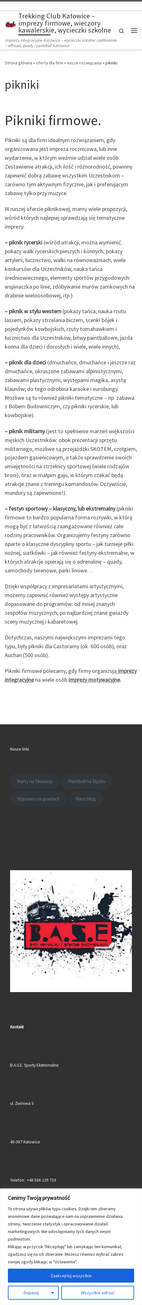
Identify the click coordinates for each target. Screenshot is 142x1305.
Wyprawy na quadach (38, 797)
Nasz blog (86, 797)
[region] (71, 1246)
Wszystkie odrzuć (98, 1293)
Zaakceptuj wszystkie (71, 1275)
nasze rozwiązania (84, 61)
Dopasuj (31, 1293)
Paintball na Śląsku (86, 780)
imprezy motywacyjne (94, 678)
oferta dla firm (49, 61)
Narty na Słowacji (34, 780)
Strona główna (18, 61)
